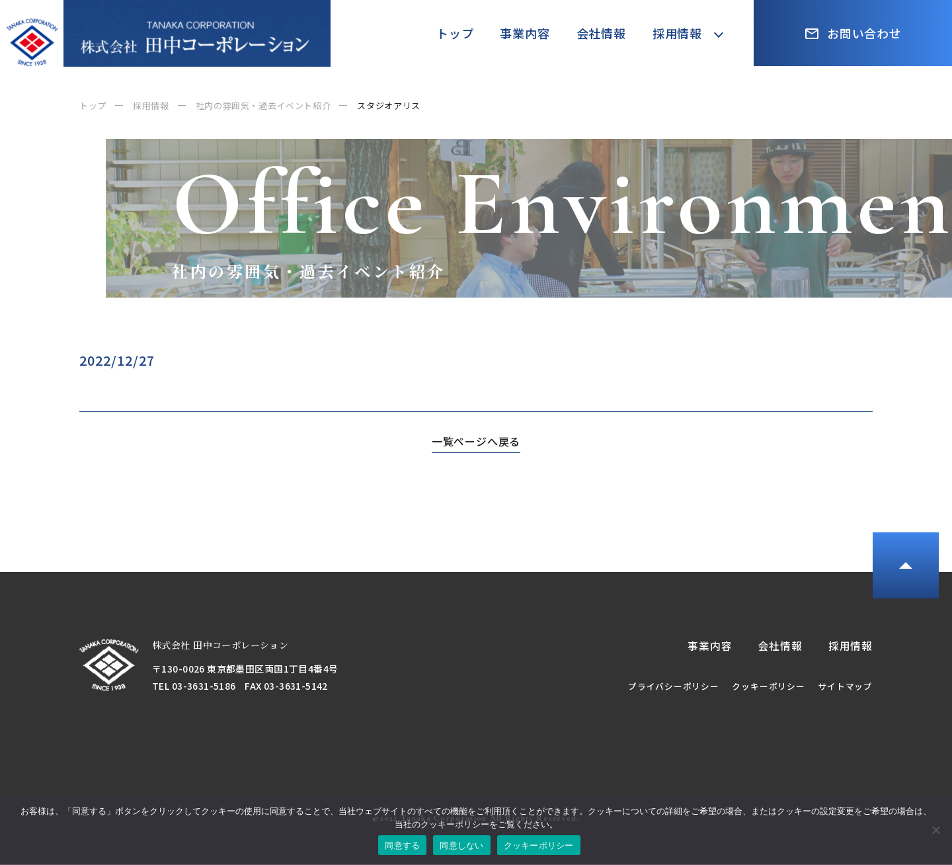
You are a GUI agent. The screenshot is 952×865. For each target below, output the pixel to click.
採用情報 (677, 33)
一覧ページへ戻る (476, 441)
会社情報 (601, 33)
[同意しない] (935, 830)
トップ (454, 33)
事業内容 (524, 33)
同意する (402, 845)
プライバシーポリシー (673, 686)
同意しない (461, 845)
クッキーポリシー (768, 686)
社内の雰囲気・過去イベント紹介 (263, 105)
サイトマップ (845, 686)
